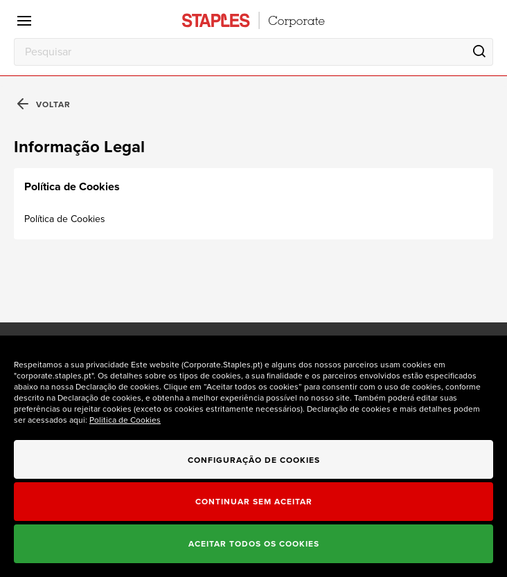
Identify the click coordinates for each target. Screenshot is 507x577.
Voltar (44, 105)
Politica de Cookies (125, 420)
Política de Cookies (64, 219)
